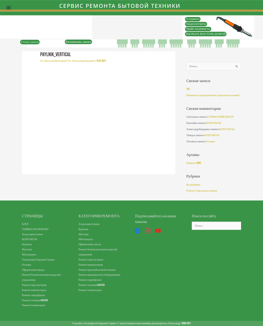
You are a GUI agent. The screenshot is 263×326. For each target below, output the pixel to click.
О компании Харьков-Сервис (38, 259)
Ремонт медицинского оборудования (99, 275)
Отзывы (210, 141)
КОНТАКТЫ (213, 123)
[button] (8, 8)
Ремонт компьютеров (34, 290)
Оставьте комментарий (53, 61)
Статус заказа (30, 42)
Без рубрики (193, 184)
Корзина (27, 244)
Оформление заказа (33, 270)
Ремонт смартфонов (33, 295)
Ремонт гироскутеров (34, 285)
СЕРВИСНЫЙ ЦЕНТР (220, 117)
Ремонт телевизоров (33, 305)
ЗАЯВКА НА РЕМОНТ (35, 229)
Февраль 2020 (193, 163)
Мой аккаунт (29, 254)
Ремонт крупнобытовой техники (97, 270)
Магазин (27, 249)
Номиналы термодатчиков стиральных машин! (212, 95)
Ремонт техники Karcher (35, 300)
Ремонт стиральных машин (201, 190)
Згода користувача (32, 234)
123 (188, 89)
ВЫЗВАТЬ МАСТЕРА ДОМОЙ (206, 34)
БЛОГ (25, 224)
